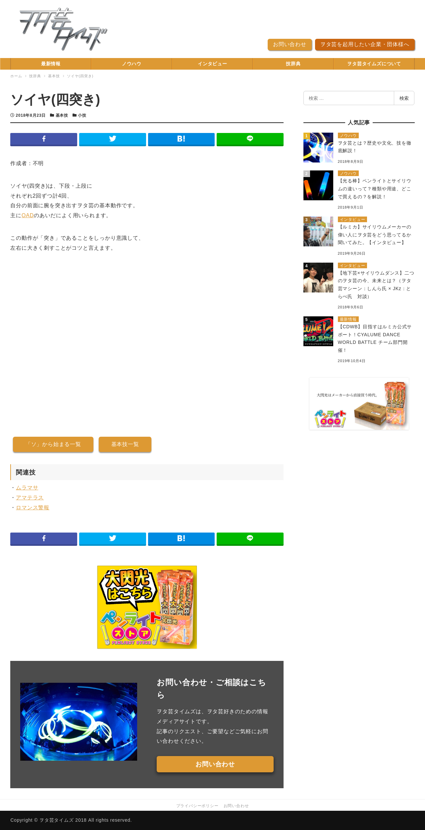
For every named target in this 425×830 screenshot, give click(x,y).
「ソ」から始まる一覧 (53, 444)
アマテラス (30, 497)
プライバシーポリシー (197, 805)
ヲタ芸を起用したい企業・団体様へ (364, 44)
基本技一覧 (125, 444)
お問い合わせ (289, 44)
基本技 (62, 115)
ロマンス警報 (32, 507)
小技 (82, 115)
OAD (28, 215)
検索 (404, 98)
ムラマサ (27, 487)
